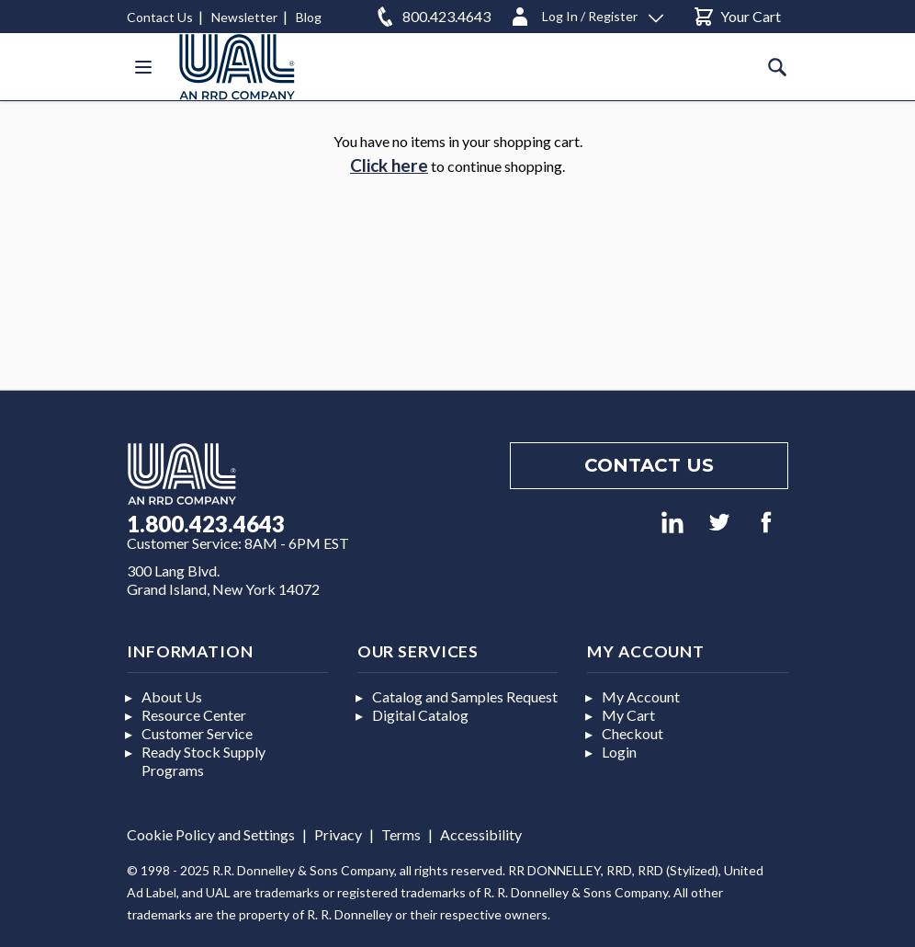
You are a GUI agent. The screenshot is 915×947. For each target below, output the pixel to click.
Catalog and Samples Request (465, 696)
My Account (641, 696)
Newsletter (244, 17)
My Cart (628, 715)
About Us (171, 696)
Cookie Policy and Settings (211, 834)
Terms (401, 834)
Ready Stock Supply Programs (203, 761)
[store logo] (237, 66)
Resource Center (193, 715)
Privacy (338, 834)
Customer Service (197, 733)
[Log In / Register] (586, 13)
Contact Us (160, 17)
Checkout (632, 733)
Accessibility (481, 834)
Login (619, 751)
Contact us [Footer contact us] (649, 465)
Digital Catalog (420, 715)
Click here (389, 165)
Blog (309, 17)
